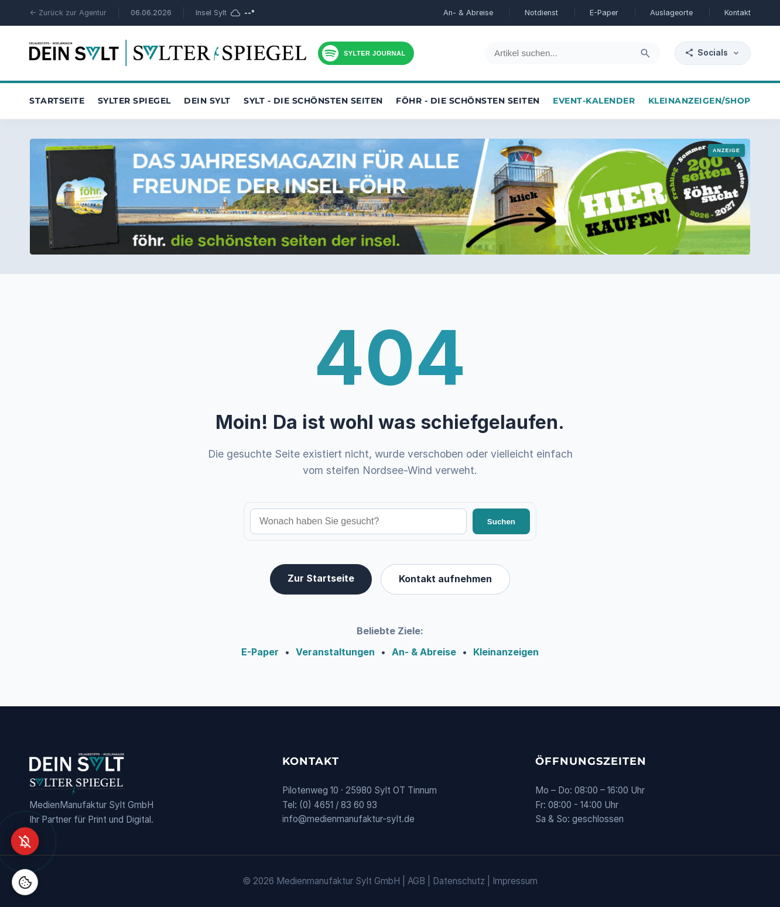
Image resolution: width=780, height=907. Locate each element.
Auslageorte (671, 12)
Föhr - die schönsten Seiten (468, 100)
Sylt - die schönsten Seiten (313, 100)
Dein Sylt (207, 100)
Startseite (56, 100)
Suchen (501, 521)
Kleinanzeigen (506, 652)
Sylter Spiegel (134, 100)
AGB (416, 881)
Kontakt (737, 12)
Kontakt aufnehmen (445, 579)
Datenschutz (459, 881)
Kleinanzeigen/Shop (699, 100)
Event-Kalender (594, 100)
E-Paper (604, 12)
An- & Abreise (468, 12)
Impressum (515, 881)
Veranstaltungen (335, 652)
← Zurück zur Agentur (68, 12)
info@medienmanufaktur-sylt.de (348, 818)
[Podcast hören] (366, 53)
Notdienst (541, 12)
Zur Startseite (321, 578)
